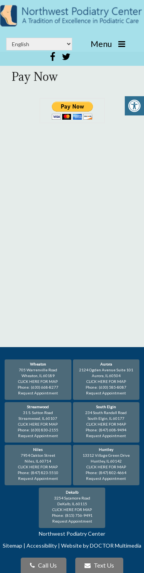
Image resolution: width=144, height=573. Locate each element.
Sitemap (12, 545)
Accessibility (41, 545)
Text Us (99, 565)
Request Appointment (38, 393)
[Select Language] (39, 44)
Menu (101, 43)
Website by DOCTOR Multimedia (101, 545)
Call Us (43, 565)
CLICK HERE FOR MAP (38, 381)
